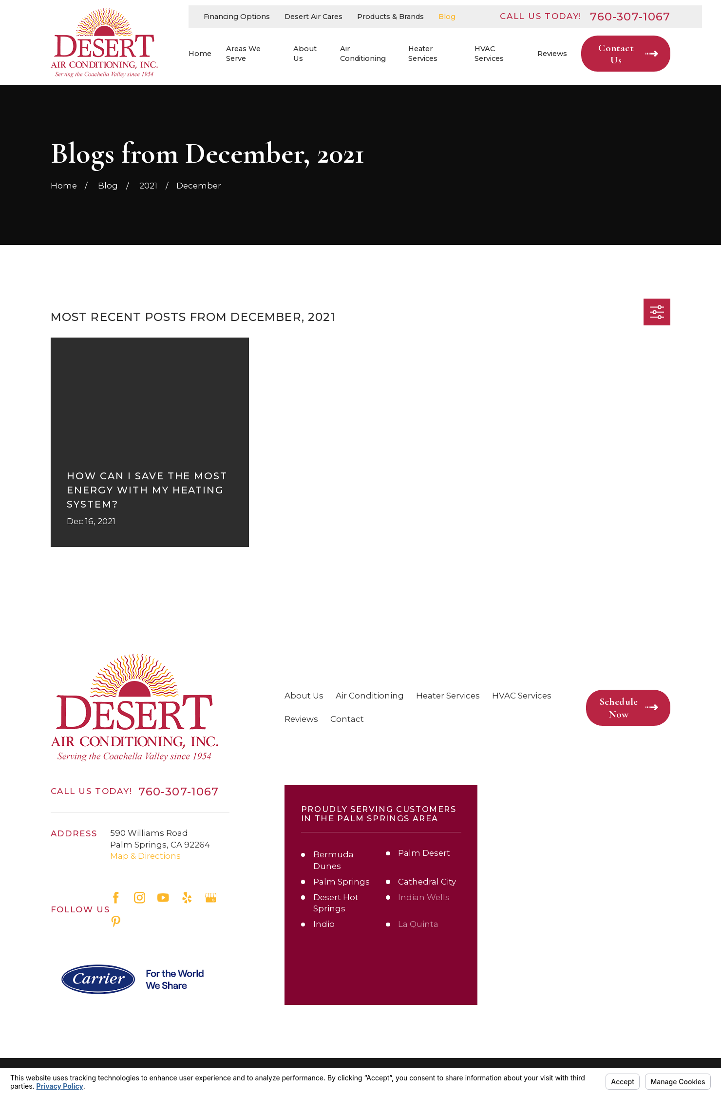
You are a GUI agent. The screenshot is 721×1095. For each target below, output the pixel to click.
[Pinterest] (116, 921)
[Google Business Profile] (211, 898)
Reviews (301, 719)
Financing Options (237, 16)
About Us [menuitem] (305, 53)
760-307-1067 (630, 16)
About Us (304, 695)
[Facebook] (116, 898)
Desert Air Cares (313, 16)
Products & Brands (390, 16)
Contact (347, 719)
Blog (446, 16)
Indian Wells (424, 897)
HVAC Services (521, 695)
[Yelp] (187, 898)
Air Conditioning (370, 695)
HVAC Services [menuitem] (489, 53)
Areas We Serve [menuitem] (243, 53)
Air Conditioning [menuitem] (363, 53)
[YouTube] (163, 898)
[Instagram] (140, 898)
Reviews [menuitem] (552, 53)
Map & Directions (145, 856)
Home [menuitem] (200, 53)
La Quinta (418, 924)
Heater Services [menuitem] (422, 53)
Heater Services (448, 695)
